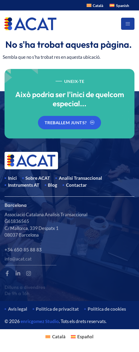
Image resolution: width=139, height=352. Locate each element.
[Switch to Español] (82, 336)
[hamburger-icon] (127, 24)
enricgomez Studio (40, 321)
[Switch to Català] (95, 5)
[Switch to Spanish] (119, 5)
